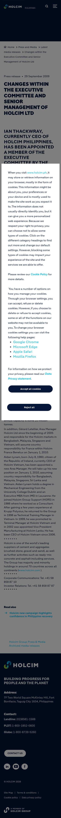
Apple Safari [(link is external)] (22, 352)
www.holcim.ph (37, 172)
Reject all (29, 407)
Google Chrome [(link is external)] (26, 342)
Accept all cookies (30, 389)
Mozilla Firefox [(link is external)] (24, 357)
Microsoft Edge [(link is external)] (25, 347)
